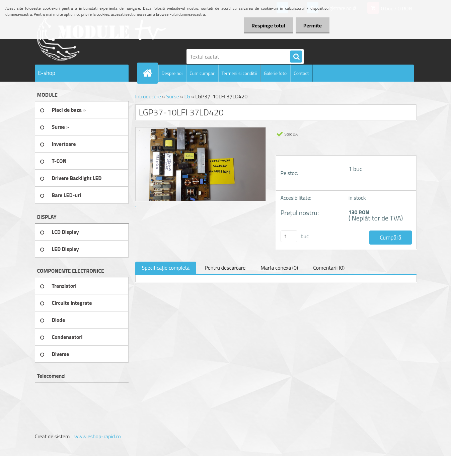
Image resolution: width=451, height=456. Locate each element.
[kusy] (289, 236)
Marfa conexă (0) (279, 268)
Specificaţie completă (166, 268)
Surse (172, 96)
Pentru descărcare (225, 268)
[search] (296, 57)
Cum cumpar (202, 73)
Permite (312, 25)
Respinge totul (266, 25)
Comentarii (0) (329, 268)
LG (187, 96)
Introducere (148, 96)
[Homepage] (150, 73)
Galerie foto (275, 73)
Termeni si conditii (239, 73)
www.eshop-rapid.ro (97, 436)
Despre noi (172, 73)
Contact (301, 73)
